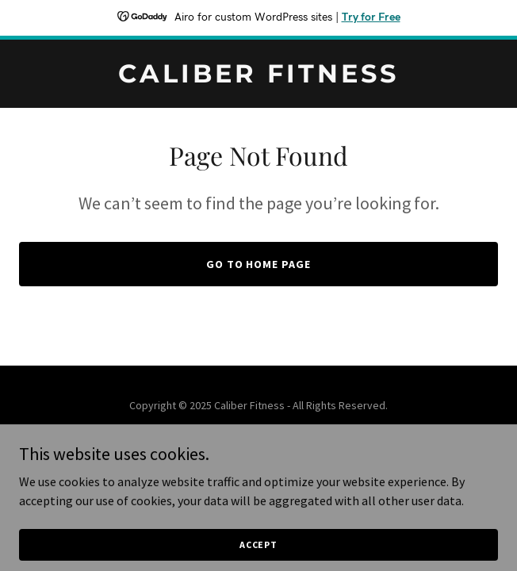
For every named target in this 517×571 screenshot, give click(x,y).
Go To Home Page (259, 264)
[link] (258, 78)
